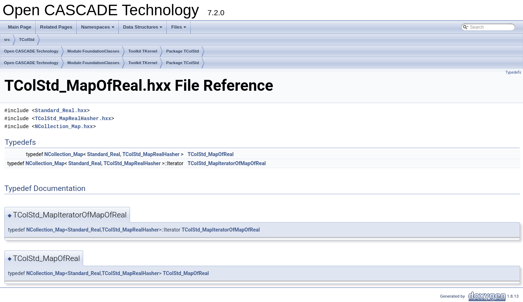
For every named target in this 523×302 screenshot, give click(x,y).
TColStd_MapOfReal (210, 154)
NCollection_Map (63, 154)
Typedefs (513, 72)
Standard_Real (103, 154)
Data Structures (143, 29)
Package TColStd (182, 51)
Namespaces (98, 29)
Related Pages (56, 27)
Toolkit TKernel (143, 51)
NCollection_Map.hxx (64, 126)
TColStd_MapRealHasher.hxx (73, 118)
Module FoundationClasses (93, 51)
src (7, 39)
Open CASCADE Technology (31, 51)
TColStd (27, 39)
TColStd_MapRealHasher (150, 154)
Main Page (19, 27)
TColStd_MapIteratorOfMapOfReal (226, 163)
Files (179, 29)
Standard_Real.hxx (61, 110)
